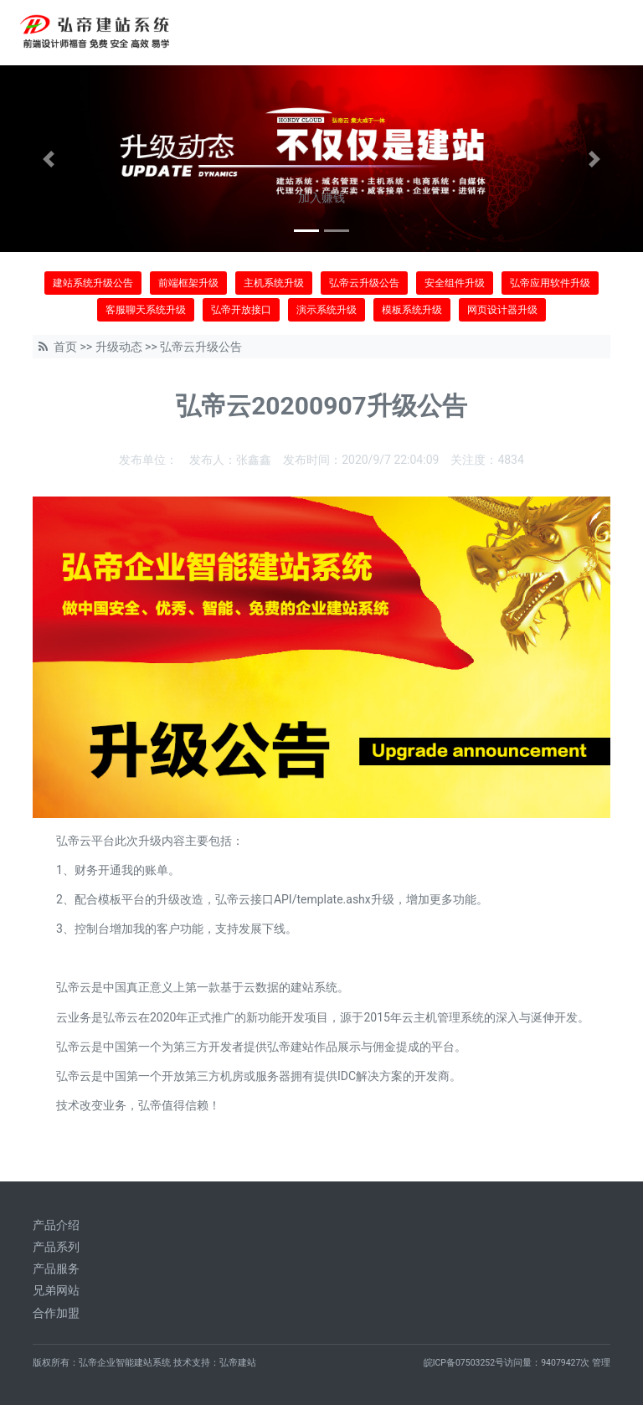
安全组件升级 (454, 283)
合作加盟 (56, 1313)
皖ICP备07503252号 (464, 1362)
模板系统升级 (412, 310)
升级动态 (118, 346)
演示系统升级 (326, 310)
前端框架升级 (188, 283)
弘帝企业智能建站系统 (125, 1362)
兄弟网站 (56, 1290)
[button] (48, 158)
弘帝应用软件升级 (550, 283)
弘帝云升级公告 (364, 283)
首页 (65, 346)
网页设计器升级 (502, 310)
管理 (601, 1362)
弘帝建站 (237, 1362)
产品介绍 (56, 1225)
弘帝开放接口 (241, 310)
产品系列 (56, 1246)
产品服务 (56, 1268)
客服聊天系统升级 (145, 310)
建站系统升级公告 (93, 283)
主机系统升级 (274, 283)
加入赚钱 (321, 197)
